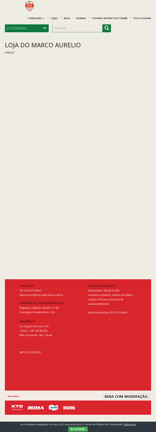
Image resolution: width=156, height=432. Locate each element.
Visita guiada (142, 18)
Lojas (54, 18)
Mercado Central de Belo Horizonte (31, 6)
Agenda (81, 18)
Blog (67, 18)
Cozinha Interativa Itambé (109, 18)
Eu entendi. (78, 429)
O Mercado (36, 18)
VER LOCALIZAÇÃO (30, 352)
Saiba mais (130, 424)
